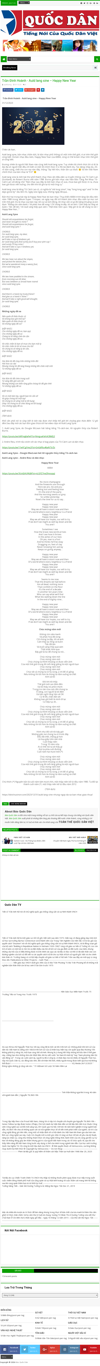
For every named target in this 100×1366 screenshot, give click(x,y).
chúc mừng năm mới (18, 804)
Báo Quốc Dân (11, 815)
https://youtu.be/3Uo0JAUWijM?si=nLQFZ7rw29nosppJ (28, 473)
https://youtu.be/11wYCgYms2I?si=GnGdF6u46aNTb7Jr (28, 447)
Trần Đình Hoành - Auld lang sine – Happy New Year (39, 81)
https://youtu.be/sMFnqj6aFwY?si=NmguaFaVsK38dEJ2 (28, 436)
